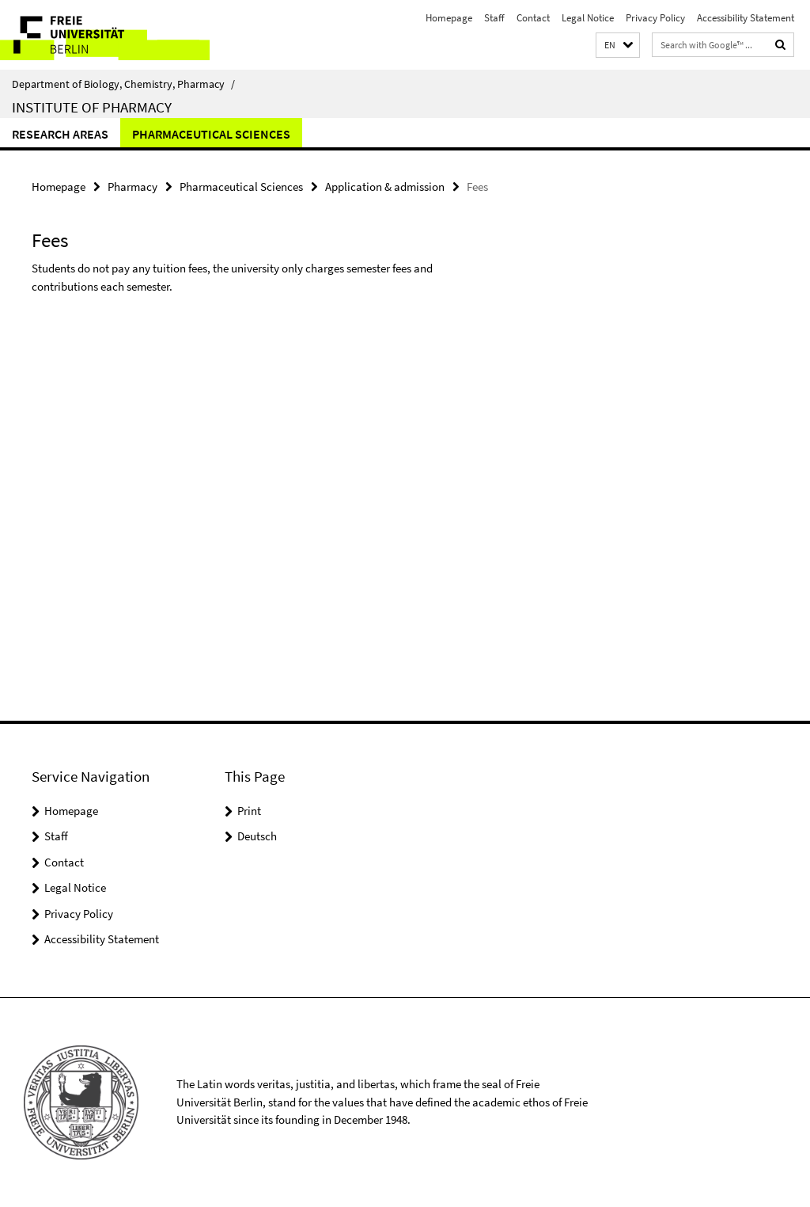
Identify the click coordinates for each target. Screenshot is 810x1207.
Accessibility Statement (745, 18)
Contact (533, 18)
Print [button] (249, 810)
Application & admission (385, 186)
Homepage (449, 18)
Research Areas (60, 134)
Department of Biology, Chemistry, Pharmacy (123, 83)
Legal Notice (588, 18)
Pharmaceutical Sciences (211, 134)
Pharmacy (132, 186)
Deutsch (257, 835)
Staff (494, 18)
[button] (618, 45)
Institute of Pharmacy (92, 106)
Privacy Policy (655, 18)
